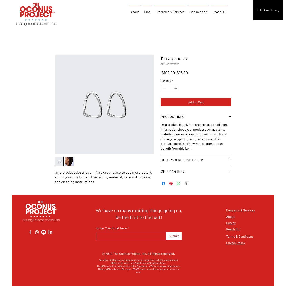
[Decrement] (163, 88)
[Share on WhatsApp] (178, 183)
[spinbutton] (170, 88)
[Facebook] (30, 232)
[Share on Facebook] (163, 183)
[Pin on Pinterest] (171, 183)
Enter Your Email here (111, 228)
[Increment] (176, 88)
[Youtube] (43, 232)
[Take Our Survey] (268, 10)
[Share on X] (186, 183)
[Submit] (174, 236)
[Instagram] (37, 232)
